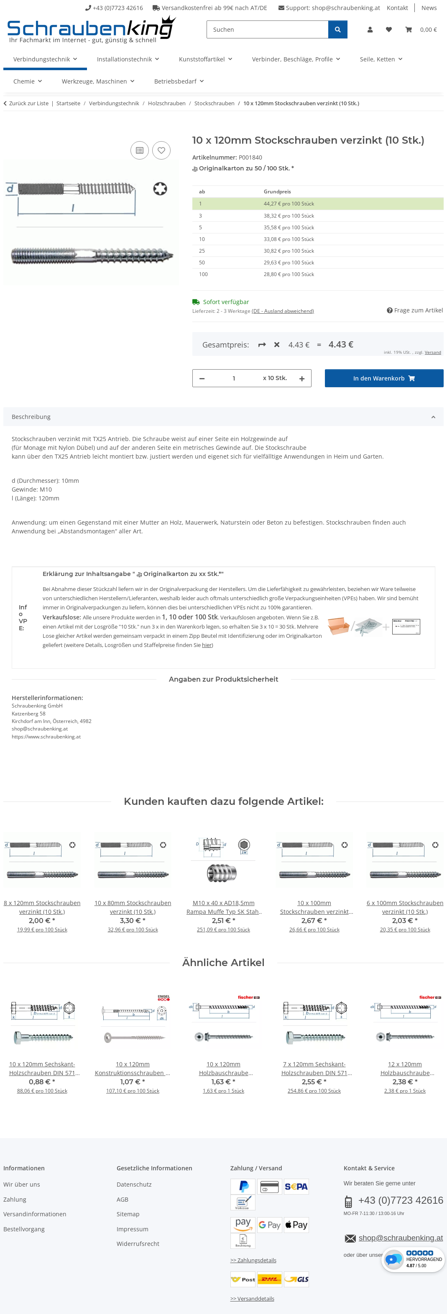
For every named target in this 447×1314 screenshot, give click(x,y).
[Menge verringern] (202, 378)
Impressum (132, 1229)
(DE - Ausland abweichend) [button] (283, 311)
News (429, 8)
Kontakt (397, 8)
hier (207, 645)
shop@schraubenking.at (346, 8)
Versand (433, 352)
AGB (122, 1199)
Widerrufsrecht (138, 1244)
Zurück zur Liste (29, 103)
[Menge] (234, 378)
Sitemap (128, 1214)
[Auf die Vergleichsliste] (139, 150)
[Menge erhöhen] (302, 378)
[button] (370, 29)
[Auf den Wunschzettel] (161, 150)
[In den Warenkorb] (10, 129)
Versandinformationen (34, 1214)
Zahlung (14, 1199)
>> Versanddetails (252, 1298)
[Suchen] (268, 29)
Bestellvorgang (24, 1229)
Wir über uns (21, 1184)
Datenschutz (134, 1184)
